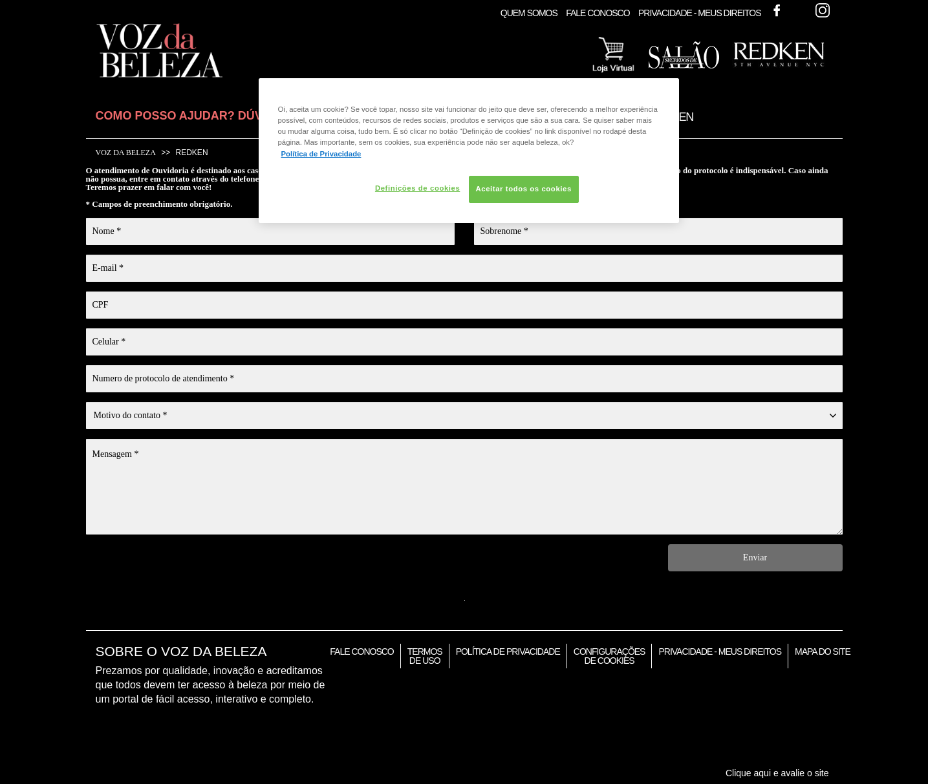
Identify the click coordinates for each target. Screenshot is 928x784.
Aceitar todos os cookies (524, 189)
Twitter (799, 10)
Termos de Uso (424, 656)
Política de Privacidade (508, 651)
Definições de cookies (417, 188)
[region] (469, 150)
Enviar (755, 557)
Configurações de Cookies (609, 656)
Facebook (777, 10)
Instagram (822, 10)
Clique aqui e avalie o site (777, 773)
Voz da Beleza (126, 152)
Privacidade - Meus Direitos (699, 13)
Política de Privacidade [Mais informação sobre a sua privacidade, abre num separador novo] (321, 154)
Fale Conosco (597, 13)
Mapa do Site (822, 651)
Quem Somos (529, 13)
